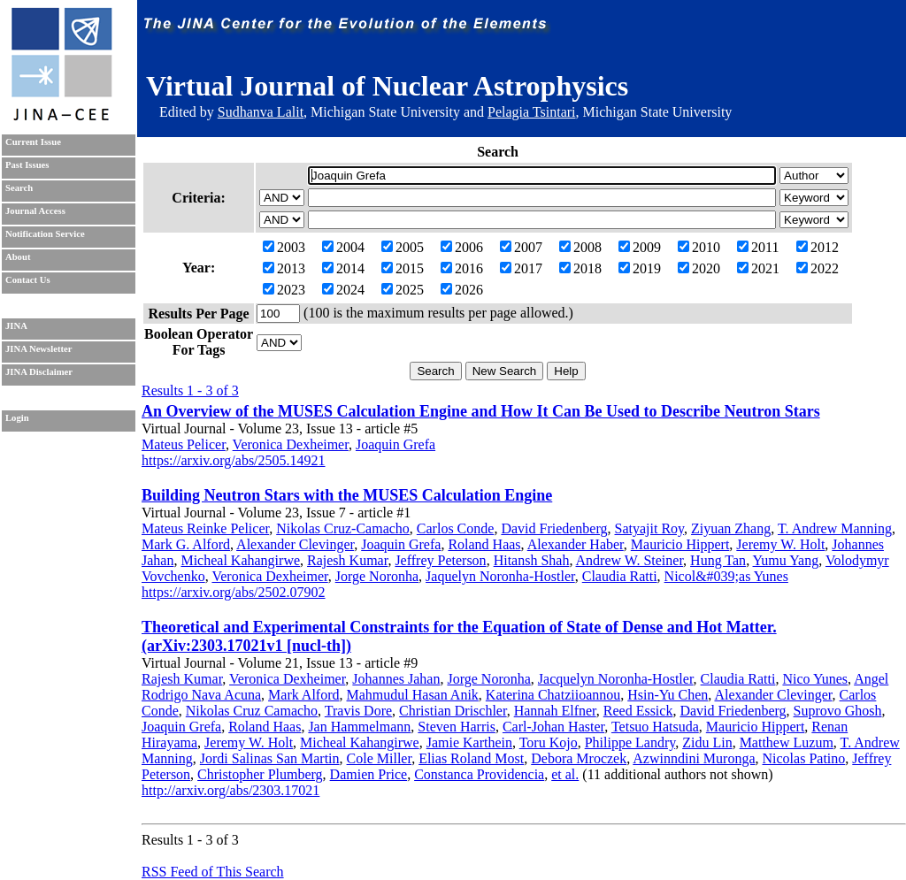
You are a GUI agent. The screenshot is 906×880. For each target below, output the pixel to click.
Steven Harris (456, 726)
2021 (758, 268)
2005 (402, 247)
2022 (817, 268)
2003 (284, 247)
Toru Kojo (548, 742)
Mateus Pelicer (184, 444)
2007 (521, 247)
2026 (462, 289)
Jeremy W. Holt (780, 544)
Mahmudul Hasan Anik (413, 694)
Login (17, 418)
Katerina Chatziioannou (553, 694)
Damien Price (369, 774)
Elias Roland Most (471, 758)
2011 (758, 247)
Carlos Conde (456, 528)
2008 (580, 247)
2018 (580, 268)
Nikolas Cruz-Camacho (343, 528)
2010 (699, 247)
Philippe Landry (630, 742)
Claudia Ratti (619, 576)
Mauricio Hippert (680, 544)
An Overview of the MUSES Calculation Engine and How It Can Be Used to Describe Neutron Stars (481, 411)
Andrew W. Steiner (630, 560)
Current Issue (33, 142)
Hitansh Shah (532, 560)
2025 (402, 289)
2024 (343, 289)
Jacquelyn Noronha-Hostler (616, 678)
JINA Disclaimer (39, 372)
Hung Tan (718, 560)
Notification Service (45, 234)
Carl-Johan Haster (553, 726)
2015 (402, 268)
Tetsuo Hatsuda (655, 726)
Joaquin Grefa (395, 444)
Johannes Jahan (396, 678)
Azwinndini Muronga (694, 758)
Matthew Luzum (786, 742)
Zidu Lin (707, 742)
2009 (639, 247)
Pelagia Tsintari (531, 111)
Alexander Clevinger (295, 544)
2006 (462, 247)
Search (19, 188)
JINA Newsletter (38, 349)
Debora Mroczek (578, 758)
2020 (699, 268)
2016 (462, 268)
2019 (639, 268)
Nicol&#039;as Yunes (726, 576)
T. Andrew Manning (835, 528)
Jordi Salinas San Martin (270, 758)
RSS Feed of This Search (213, 871)
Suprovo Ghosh (838, 710)
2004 (343, 247)
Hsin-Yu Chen (667, 694)
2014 (343, 268)
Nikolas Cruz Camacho (252, 710)
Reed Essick (638, 710)
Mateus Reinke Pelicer (205, 528)
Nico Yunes (815, 678)
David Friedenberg (554, 528)
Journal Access (35, 211)
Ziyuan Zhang (731, 528)
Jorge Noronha (376, 576)
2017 (521, 268)
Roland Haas (484, 544)
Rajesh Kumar (347, 560)
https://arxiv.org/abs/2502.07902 (234, 592)
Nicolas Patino (804, 758)
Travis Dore (358, 710)
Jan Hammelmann (359, 726)
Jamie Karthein (469, 742)
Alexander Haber (575, 544)
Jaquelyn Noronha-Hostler (500, 576)
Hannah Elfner (555, 710)
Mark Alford (303, 694)
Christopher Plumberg (259, 774)
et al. (565, 774)
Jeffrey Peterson (440, 560)
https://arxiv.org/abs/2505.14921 (234, 460)
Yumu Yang (786, 560)
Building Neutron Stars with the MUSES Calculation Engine (347, 495)
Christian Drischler (453, 710)
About (17, 257)
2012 (817, 247)
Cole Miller (379, 758)
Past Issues (27, 165)
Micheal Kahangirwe (240, 560)
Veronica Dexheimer (291, 444)
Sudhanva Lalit (260, 111)
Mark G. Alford (186, 544)
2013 (284, 268)
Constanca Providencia (479, 774)
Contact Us (27, 280)
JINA (16, 326)
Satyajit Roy (650, 528)
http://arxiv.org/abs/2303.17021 (230, 790)
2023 (284, 289)
